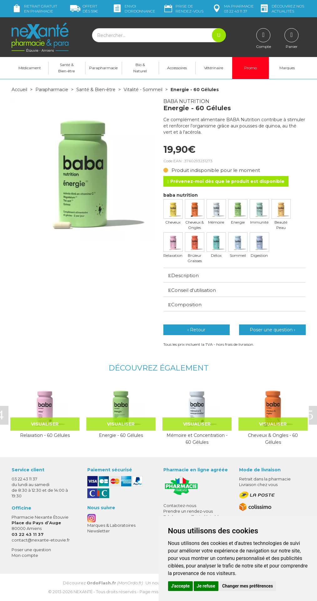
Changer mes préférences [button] (247, 585)
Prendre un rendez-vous (188, 511)
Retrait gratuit (34, 8)
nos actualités (281, 8)
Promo (250, 67)
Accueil (19, 89)
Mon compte (25, 555)
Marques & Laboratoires (111, 525)
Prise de (183, 8)
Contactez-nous (179, 505)
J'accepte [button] (180, 585)
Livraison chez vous (258, 484)
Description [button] (183, 275)
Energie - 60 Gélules (121, 435)
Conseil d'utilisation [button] (192, 290)
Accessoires (177, 67)
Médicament (29, 67)
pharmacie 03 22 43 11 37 (233, 8)
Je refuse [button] (206, 585)
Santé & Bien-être (66, 67)
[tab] (234, 275)
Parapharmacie (103, 67)
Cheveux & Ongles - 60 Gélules (273, 439)
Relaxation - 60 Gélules (45, 435)
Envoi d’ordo (133, 8)
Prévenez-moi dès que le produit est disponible (225, 181)
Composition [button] (185, 305)
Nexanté (83, 591)
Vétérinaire (213, 67)
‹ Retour (196, 330)
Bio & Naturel (140, 67)
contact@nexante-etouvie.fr (41, 540)
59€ (84, 8)
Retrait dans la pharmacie (265, 478)
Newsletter (98, 530)
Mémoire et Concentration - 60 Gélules (197, 439)
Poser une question (31, 549)
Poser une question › (272, 330)
